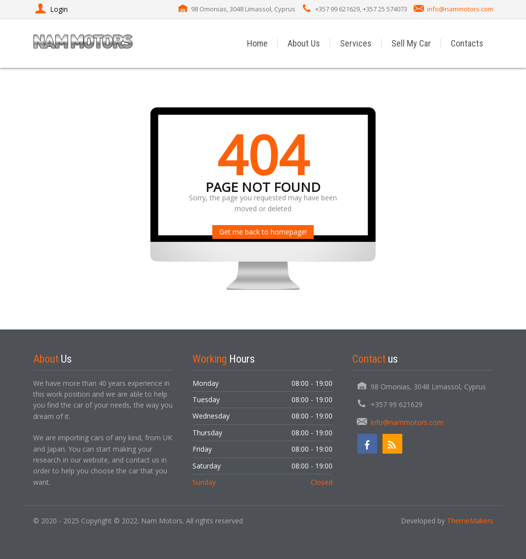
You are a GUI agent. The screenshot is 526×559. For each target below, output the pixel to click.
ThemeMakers (470, 520)
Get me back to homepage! (263, 231)
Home (257, 43)
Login (50, 9)
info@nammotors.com (460, 8)
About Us (303, 43)
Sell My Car (411, 43)
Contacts (467, 43)
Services (356, 43)
